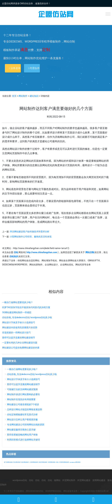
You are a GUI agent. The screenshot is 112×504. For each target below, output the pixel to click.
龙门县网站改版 (8, 462)
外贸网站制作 (52, 462)
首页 (14, 96)
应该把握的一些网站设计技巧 (16, 332)
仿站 (57, 462)
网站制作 (23, 96)
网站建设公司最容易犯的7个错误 (23, 404)
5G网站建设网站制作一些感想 (16, 312)
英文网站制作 (17, 462)
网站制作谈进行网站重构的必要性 (23, 394)
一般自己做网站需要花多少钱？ (17, 302)
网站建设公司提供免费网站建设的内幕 (20, 347)
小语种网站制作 (33, 462)
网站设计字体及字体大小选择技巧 (18, 322)
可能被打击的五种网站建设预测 (22, 389)
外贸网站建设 (83, 480)
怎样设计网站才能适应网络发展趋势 (24, 409)
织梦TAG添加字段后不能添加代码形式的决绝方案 (26, 307)
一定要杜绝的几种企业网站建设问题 (19, 342)
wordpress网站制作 (75, 462)
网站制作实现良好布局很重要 (21, 399)
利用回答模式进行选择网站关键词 (23, 439)
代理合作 (34, 68)
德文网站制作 (25, 462)
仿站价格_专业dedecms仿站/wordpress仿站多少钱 (27, 317)
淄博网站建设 (98, 480)
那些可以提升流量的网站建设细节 (18, 337)
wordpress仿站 (20, 480)
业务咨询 (14, 68)
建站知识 (34, 96)
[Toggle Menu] (107, 13)
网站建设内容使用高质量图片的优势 (19, 327)
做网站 (57, 480)
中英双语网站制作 (64, 462)
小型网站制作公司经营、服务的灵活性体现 (30, 236)
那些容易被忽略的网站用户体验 (22, 434)
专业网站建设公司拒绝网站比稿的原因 (25, 424)
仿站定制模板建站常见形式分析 (22, 414)
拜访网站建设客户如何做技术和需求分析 (29, 231)
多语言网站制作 (43, 462)
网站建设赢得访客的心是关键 (21, 429)
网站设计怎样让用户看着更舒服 (22, 419)
